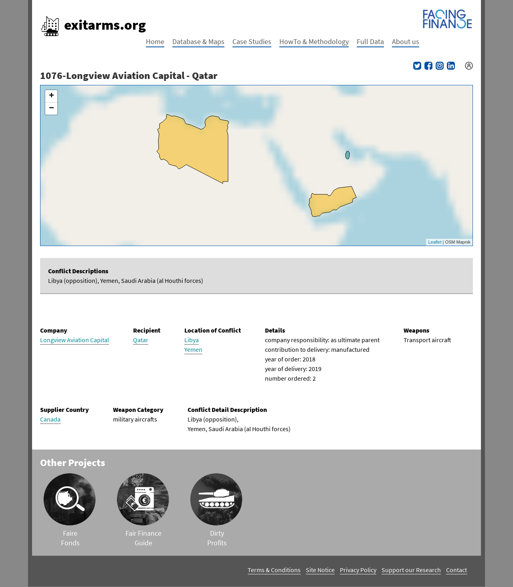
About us (405, 41)
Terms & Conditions (274, 570)
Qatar (140, 340)
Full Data (370, 41)
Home (155, 41)
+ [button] (51, 96)
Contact (456, 570)
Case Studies (251, 41)
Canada (50, 419)
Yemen (193, 349)
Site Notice (320, 570)
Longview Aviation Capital (74, 340)
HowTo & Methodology (314, 41)
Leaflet (434, 242)
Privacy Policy (358, 570)
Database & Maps (198, 41)
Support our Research (411, 570)
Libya (191, 340)
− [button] (51, 109)
